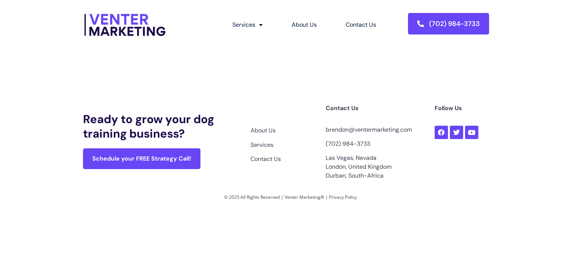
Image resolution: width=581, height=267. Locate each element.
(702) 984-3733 (348, 144)
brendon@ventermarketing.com (369, 130)
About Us (304, 25)
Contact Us (361, 25)
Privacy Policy (343, 197)
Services (247, 25)
